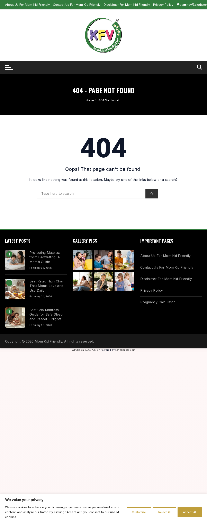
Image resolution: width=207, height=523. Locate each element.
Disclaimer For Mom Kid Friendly (166, 279)
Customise (135, 512)
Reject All (162, 512)
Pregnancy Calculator (157, 302)
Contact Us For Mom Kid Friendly (77, 5)
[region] (103, 508)
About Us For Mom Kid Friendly (27, 5)
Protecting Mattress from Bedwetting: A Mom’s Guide (45, 257)
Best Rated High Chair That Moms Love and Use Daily (46, 285)
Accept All (189, 512)
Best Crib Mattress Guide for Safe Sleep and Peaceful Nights (46, 314)
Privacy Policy (151, 290)
